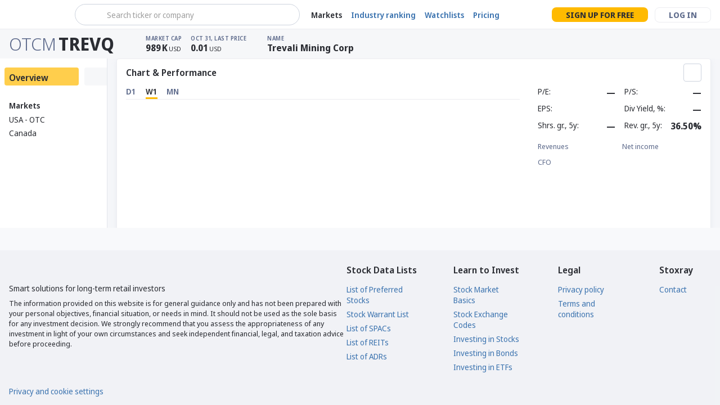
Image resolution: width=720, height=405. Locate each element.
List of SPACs (368, 328)
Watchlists (444, 15)
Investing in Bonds (485, 353)
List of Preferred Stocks (374, 294)
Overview (28, 77)
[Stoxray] (36, 14)
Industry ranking (383, 15)
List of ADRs (366, 356)
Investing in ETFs (482, 367)
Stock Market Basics (476, 294)
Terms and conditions (576, 309)
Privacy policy (581, 289)
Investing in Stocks (486, 339)
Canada (23, 133)
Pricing (486, 15)
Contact (673, 289)
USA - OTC (27, 119)
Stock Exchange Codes (480, 319)
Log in (683, 15)
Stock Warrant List (377, 314)
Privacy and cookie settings (56, 391)
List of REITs (367, 342)
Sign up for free (600, 15)
